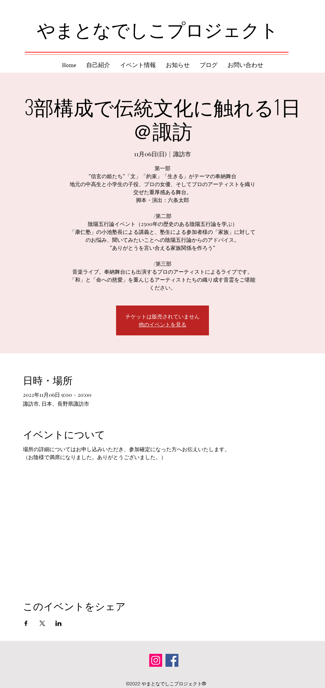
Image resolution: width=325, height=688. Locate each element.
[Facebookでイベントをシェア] (26, 623)
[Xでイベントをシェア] (42, 623)
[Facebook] (171, 660)
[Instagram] (155, 660)
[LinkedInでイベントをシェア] (58, 623)
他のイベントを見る (162, 324)
